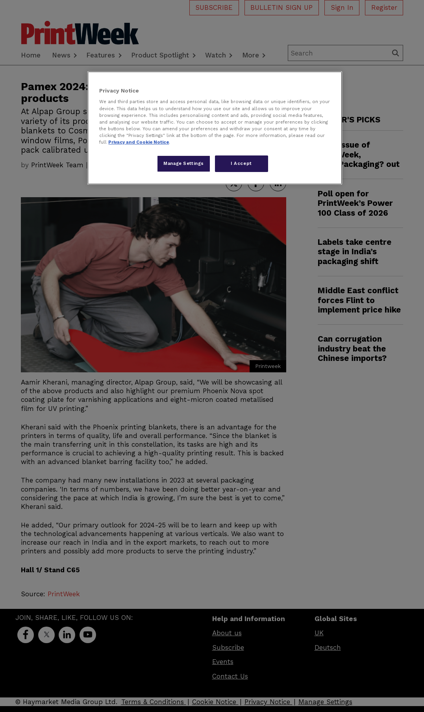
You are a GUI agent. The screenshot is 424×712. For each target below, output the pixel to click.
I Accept (241, 163)
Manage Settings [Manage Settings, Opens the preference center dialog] (183, 163)
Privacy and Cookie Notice (138, 142)
